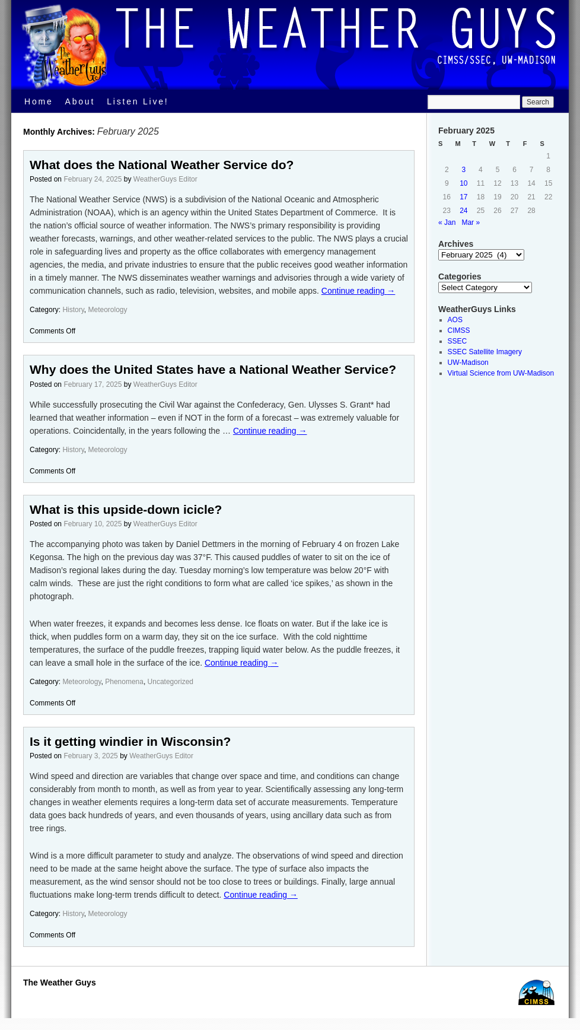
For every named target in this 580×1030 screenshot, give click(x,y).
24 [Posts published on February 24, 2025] (463, 210)
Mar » (470, 222)
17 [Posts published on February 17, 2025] (463, 197)
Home (38, 101)
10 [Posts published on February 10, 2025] (463, 183)
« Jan (446, 222)
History (73, 310)
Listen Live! (137, 101)
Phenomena (124, 682)
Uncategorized (170, 682)
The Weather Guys (59, 982)
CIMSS (459, 330)
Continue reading (358, 290)
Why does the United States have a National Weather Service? (213, 369)
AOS (455, 320)
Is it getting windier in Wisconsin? (130, 741)
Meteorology (108, 310)
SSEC (457, 341)
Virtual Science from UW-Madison (501, 373)
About (80, 101)
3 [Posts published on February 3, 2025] (464, 170)
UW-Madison (468, 362)
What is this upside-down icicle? (126, 509)
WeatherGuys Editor (165, 179)
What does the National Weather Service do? (162, 164)
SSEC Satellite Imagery (485, 352)
